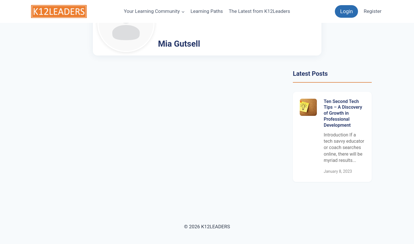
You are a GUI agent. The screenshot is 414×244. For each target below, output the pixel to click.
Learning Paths (207, 11)
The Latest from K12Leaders (259, 11)
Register (372, 11)
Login (346, 11)
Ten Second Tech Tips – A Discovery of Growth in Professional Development (343, 113)
